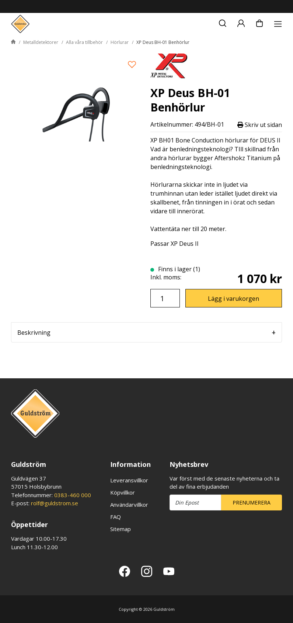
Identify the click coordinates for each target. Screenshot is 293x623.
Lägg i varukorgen (233, 299)
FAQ (115, 516)
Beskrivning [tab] (33, 332)
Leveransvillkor (129, 480)
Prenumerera (252, 502)
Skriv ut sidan (259, 124)
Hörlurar (120, 42)
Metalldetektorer (40, 42)
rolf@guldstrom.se (54, 503)
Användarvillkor (129, 504)
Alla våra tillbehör (84, 42)
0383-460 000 (72, 495)
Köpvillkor (122, 492)
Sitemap (120, 529)
